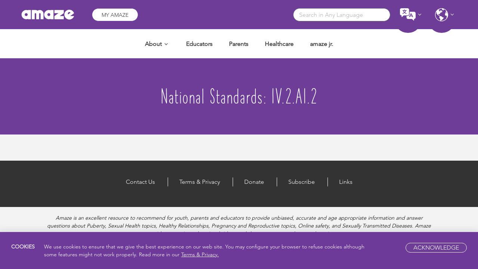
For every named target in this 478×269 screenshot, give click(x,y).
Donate (254, 181)
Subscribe (301, 181)
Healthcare (279, 43)
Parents (238, 43)
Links (346, 181)
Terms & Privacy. (200, 254)
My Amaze (115, 15)
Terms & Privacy (199, 181)
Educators (199, 43)
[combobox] (341, 14)
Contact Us (140, 181)
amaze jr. (321, 43)
